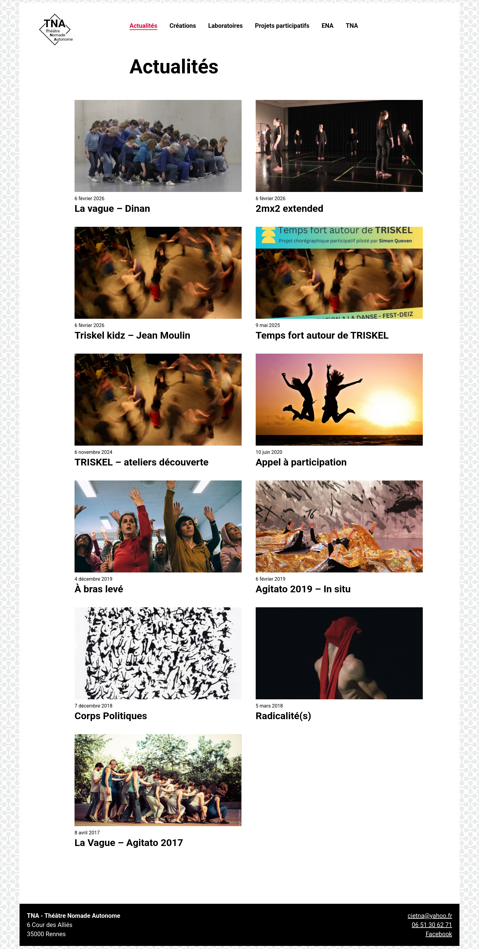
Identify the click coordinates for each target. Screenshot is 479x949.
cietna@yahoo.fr (430, 915)
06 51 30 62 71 (432, 925)
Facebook (439, 934)
